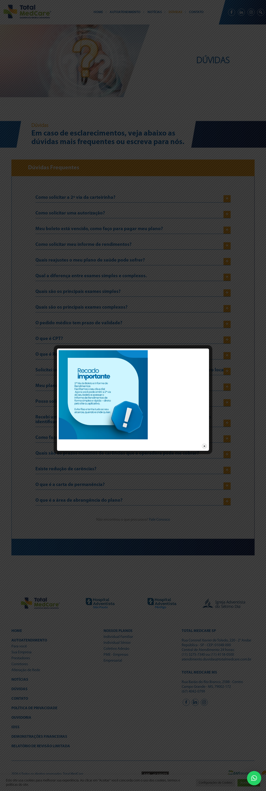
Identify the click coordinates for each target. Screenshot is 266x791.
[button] (254, 778)
